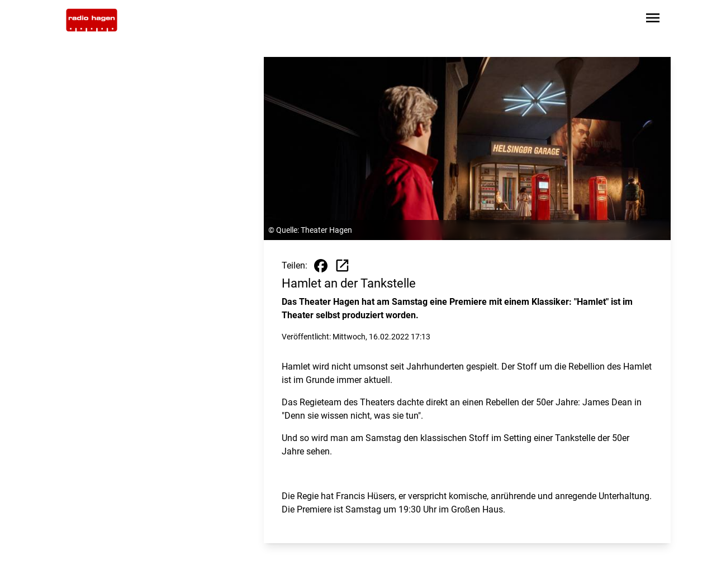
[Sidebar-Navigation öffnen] (653, 20)
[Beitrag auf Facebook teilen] (321, 265)
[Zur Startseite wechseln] (91, 20)
